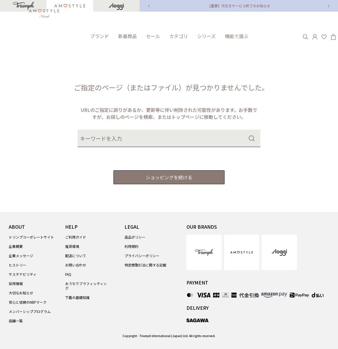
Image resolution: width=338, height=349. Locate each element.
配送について (75, 255)
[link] (127, 36)
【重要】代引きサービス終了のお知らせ (238, 5)
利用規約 (131, 246)
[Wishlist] (324, 36)
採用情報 (16, 283)
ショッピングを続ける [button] (169, 177)
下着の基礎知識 (77, 297)
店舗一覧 (16, 320)
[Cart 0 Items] (333, 36)
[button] (99, 36)
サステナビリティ (22, 274)
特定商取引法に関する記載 (145, 264)
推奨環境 (72, 246)
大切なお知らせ (21, 292)
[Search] (305, 36)
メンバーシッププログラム (30, 311)
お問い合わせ (75, 264)
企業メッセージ (21, 255)
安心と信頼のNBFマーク (28, 302)
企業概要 (16, 246)
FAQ (68, 274)
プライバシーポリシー (141, 255)
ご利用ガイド (75, 237)
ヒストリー (17, 264)
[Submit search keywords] (251, 138)
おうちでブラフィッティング (86, 286)
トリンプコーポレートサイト (31, 237)
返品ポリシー (134, 237)
